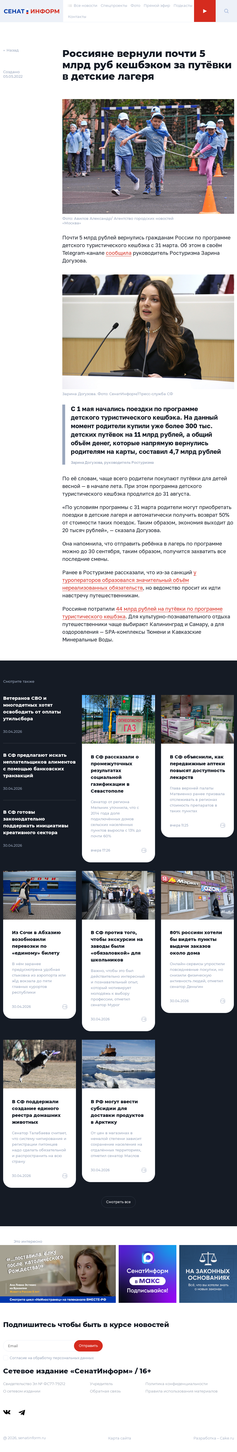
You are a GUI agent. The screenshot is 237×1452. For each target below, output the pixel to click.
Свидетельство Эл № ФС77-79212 (34, 1383)
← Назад (11, 50)
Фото (135, 5)
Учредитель (101, 1383)
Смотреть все (118, 1202)
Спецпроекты (114, 5)
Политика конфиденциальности (176, 1383)
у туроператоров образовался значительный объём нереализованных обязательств (129, 580)
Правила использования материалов (181, 1391)
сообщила (118, 253)
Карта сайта (119, 1438)
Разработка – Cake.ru (213, 1438)
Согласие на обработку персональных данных (52, 1358)
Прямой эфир (157, 5)
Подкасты (183, 5)
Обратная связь (105, 1391)
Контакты (77, 16)
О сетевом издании (21, 1391)
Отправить (88, 1346)
